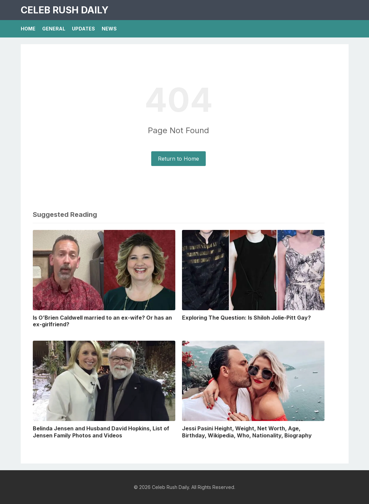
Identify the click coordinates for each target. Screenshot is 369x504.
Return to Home (178, 158)
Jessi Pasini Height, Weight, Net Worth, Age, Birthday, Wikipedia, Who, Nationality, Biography (247, 432)
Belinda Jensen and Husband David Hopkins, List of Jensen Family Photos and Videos (101, 432)
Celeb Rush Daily (64, 10)
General (53, 28)
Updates (83, 28)
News (109, 28)
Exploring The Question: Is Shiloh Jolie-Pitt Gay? (246, 317)
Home (28, 28)
